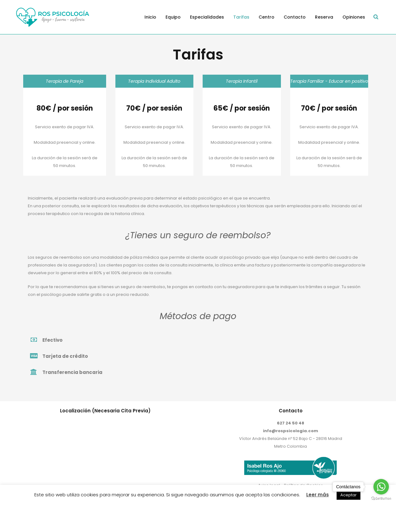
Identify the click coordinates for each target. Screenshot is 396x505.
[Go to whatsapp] (381, 486)
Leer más (317, 494)
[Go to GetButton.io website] (381, 499)
